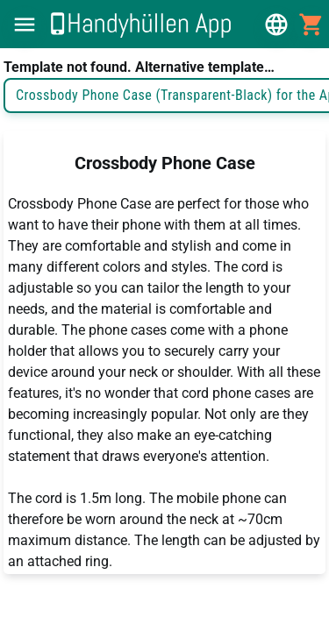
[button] (24, 24)
